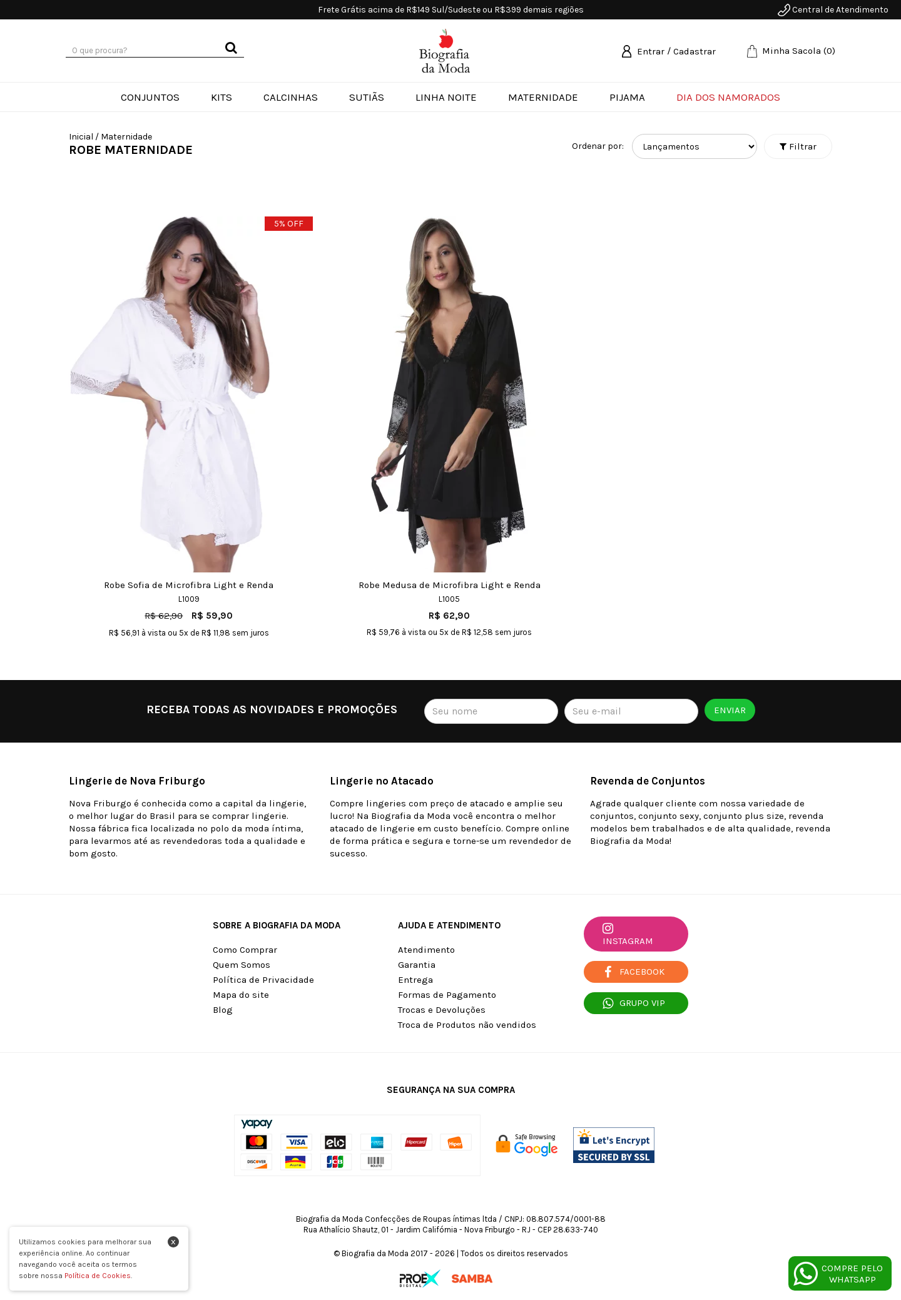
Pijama (627, 97)
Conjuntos (150, 97)
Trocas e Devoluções (442, 1009)
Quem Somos (241, 964)
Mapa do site (241, 994)
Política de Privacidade (263, 979)
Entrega (415, 979)
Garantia (416, 964)
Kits (221, 97)
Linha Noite (446, 97)
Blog (223, 1009)
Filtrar (798, 146)
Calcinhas (290, 97)
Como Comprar (245, 949)
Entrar (650, 51)
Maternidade (543, 97)
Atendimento (426, 949)
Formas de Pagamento (447, 994)
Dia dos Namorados (728, 97)
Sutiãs (366, 97)
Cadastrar (694, 51)
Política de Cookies (97, 1275)
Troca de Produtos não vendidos (467, 1024)
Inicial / (84, 136)
